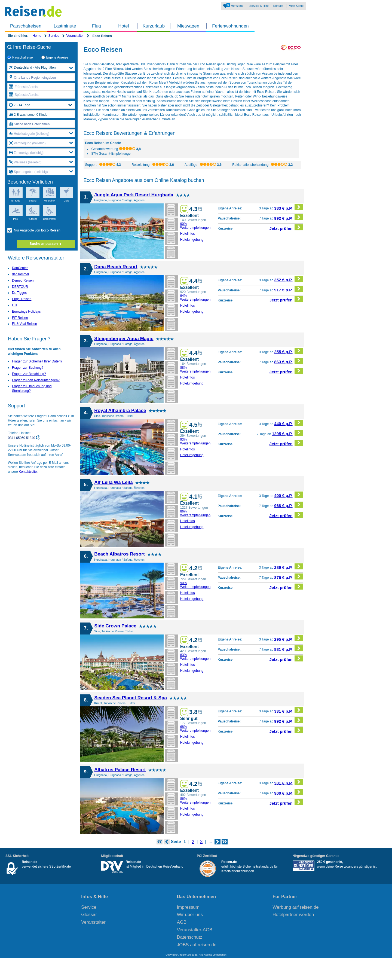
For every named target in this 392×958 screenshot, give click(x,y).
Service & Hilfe (259, 5)
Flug (96, 26)
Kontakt (278, 5)
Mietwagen (188, 26)
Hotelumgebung (192, 240)
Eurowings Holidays (26, 311)
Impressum (188, 907)
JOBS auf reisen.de (197, 944)
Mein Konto (296, 5)
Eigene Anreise (54, 57)
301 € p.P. (288, 782)
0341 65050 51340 (22, 438)
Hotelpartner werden (293, 914)
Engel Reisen (21, 299)
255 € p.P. (288, 351)
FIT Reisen (20, 318)
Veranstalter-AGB (195, 929)
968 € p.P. (288, 505)
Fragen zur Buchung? (27, 368)
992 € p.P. (288, 217)
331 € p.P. (288, 710)
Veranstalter (75, 36)
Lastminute (65, 26)
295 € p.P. (288, 638)
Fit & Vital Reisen (24, 324)
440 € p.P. (288, 423)
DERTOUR (20, 287)
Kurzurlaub (154, 26)
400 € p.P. (288, 495)
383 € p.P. (288, 207)
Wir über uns (190, 914)
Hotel (123, 26)
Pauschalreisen (25, 26)
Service (53, 36)
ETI (14, 305)
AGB (181, 922)
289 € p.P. (288, 566)
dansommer (20, 274)
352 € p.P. (288, 279)
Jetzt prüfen (286, 227)
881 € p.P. (288, 648)
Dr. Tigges (19, 293)
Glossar (89, 914)
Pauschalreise (20, 57)
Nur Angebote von (33, 230)
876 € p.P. (288, 576)
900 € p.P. (288, 792)
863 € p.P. (288, 361)
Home (37, 36)
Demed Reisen (22, 280)
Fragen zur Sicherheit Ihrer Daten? (37, 361)
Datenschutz (189, 937)
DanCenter (20, 268)
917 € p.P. (288, 289)
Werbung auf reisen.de (295, 907)
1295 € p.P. (287, 433)
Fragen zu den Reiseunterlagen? (36, 380)
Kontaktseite (28, 472)
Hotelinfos (187, 234)
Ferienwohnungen (230, 26)
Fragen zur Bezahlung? (29, 374)
